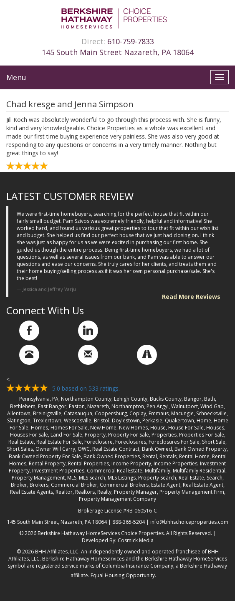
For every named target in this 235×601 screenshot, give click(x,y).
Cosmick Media (136, 540)
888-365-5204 (128, 521)
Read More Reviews (191, 296)
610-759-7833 (130, 41)
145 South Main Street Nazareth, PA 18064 (118, 52)
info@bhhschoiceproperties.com (189, 521)
